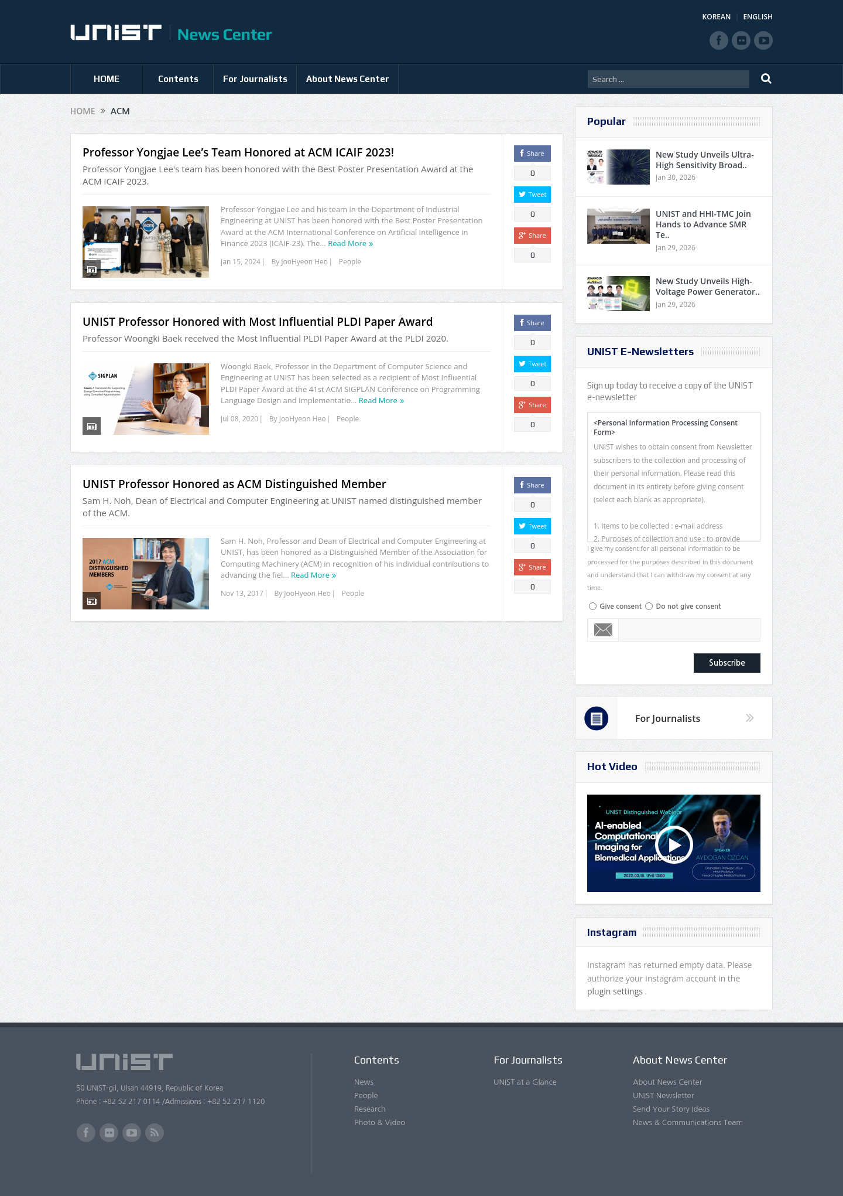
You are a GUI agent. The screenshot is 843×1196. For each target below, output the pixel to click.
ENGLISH (758, 17)
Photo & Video (379, 1122)
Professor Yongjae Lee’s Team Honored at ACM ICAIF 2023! (238, 152)
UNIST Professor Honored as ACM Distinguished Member (234, 484)
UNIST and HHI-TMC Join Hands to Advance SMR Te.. (703, 224)
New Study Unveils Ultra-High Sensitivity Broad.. (705, 160)
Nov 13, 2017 (242, 593)
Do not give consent (688, 606)
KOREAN (716, 17)
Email (603, 630)
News (363, 1082)
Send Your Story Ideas (671, 1109)
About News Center (347, 79)
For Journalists (255, 79)
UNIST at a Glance (525, 1082)
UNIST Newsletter (663, 1095)
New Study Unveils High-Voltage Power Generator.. (708, 286)
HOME (106, 79)
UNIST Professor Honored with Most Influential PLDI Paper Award (258, 321)
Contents (178, 79)
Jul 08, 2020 (239, 419)
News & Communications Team (688, 1122)
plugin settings (616, 991)
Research (370, 1109)
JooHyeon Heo (304, 262)
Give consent (620, 606)
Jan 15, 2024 (241, 262)
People (350, 262)
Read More (347, 243)
